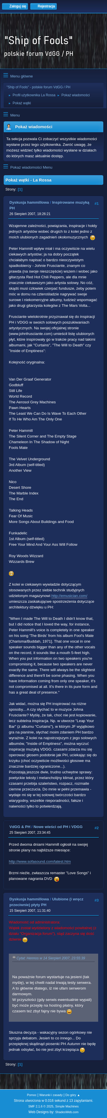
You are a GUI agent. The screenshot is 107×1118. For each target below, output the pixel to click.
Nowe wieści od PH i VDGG (57, 827)
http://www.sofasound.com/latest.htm (40, 861)
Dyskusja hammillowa (29, 202)
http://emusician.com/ (69, 596)
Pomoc (32, 1095)
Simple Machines (67, 1106)
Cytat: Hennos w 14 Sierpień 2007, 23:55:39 (51, 958)
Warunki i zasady (51, 1095)
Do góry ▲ (72, 1095)
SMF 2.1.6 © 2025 (40, 1106)
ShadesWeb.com (66, 1112)
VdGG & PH (19, 827)
